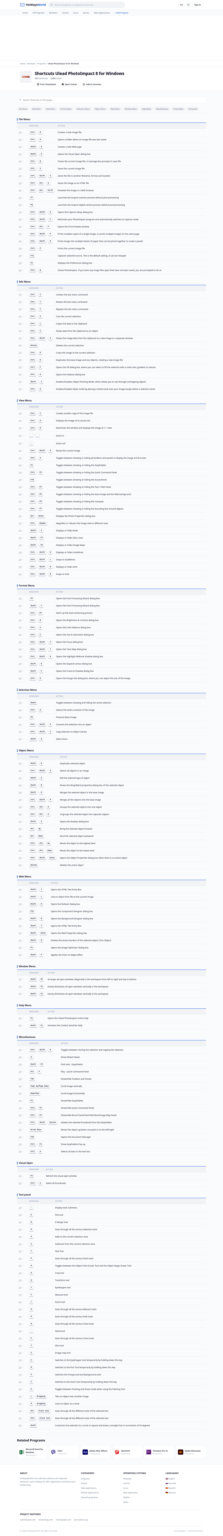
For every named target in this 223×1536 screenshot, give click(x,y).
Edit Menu (36, 109)
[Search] (86, 5)
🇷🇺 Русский (171, 1483)
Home (25, 12)
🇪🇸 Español (170, 1488)
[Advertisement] (111, 38)
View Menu (50, 109)
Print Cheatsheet (46, 84)
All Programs (38, 12)
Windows (53, 12)
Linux (75, 12)
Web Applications (102, 12)
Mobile (126, 1497)
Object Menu (100, 109)
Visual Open (178, 109)
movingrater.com (63, 1519)
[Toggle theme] (188, 4)
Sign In (197, 4)
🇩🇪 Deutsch (171, 1492)
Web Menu (115, 109)
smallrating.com (45, 1519)
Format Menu (66, 109)
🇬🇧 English (170, 1478)
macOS (65, 12)
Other (126, 1502)
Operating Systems (89, 1497)
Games (86, 12)
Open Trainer (69, 84)
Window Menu (131, 109)
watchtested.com (27, 1519)
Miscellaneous (162, 109)
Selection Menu (83, 109)
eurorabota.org (81, 1519)
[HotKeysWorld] (33, 4)
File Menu (23, 109)
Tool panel (192, 109)
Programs (85, 1478)
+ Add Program (121, 12)
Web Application (130, 1492)
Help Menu (146, 109)
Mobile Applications (90, 1492)
